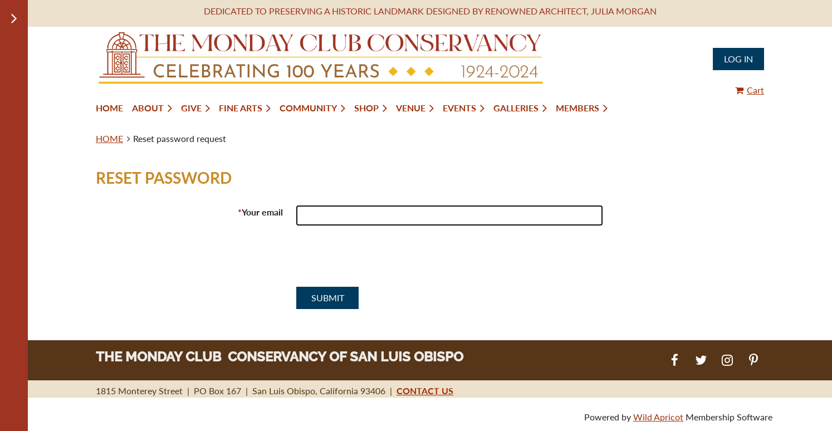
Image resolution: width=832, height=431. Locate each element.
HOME (109, 138)
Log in (738, 58)
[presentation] (381, 260)
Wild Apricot (658, 417)
